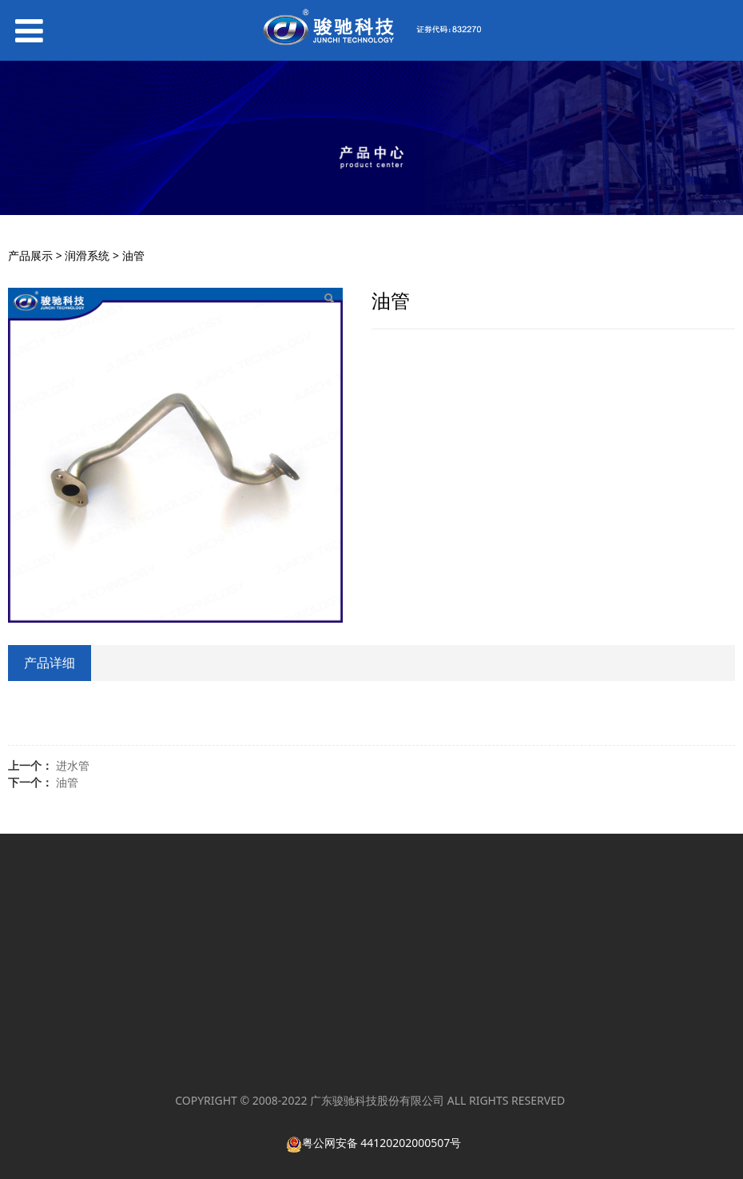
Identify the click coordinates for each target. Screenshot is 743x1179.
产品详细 (49, 662)
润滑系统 (87, 255)
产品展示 (30, 255)
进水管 (72, 765)
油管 (67, 782)
